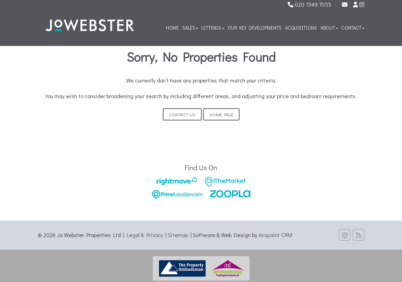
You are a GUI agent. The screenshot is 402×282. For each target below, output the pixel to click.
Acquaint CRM (275, 234)
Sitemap (178, 234)
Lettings (212, 27)
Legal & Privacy (145, 234)
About (329, 27)
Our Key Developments (255, 27)
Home (172, 27)
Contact (352, 27)
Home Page (221, 114)
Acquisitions (301, 27)
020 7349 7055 (309, 4)
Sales (190, 27)
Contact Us (182, 114)
